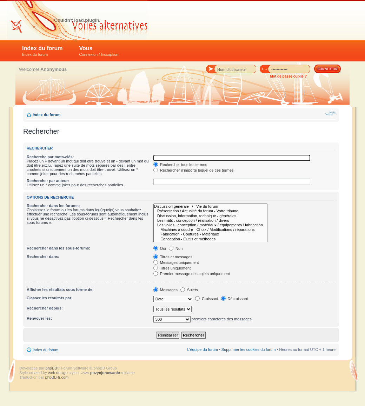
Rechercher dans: (43, 256)
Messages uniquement (176, 262)
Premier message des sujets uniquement (191, 274)
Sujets (189, 290)
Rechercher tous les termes (180, 164)
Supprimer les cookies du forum (248, 349)
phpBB (51, 368)
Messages (165, 290)
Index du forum (42, 50)
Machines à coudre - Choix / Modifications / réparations (210, 229)
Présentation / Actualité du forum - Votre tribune (210, 211)
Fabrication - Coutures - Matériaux (210, 234)
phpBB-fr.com (57, 377)
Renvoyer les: (39, 318)
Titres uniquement (172, 268)
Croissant (206, 299)
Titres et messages (172, 257)
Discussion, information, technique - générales (210, 216)
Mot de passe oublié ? (288, 76)
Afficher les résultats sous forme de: (60, 289)
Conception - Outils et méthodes (210, 239)
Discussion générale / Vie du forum (210, 206)
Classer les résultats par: (50, 298)
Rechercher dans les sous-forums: (58, 248)
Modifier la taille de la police (330, 113)
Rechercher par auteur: (48, 181)
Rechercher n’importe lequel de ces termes (193, 170)
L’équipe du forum (202, 349)
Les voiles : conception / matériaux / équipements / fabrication (210, 225)
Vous (99, 50)
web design (58, 373)
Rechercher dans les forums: (53, 206)
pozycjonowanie (105, 373)
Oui (159, 248)
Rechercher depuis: (45, 308)
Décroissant (234, 299)
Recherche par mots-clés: (50, 157)
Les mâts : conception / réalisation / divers (210, 220)
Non (175, 248)
